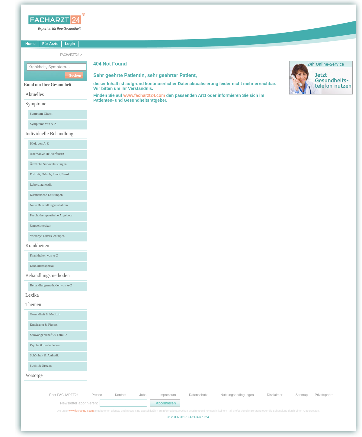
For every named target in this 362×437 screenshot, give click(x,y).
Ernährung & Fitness (44, 324)
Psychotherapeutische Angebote (51, 215)
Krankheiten (37, 245)
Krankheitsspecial (42, 265)
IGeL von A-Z (39, 143)
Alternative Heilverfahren (47, 153)
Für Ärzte (50, 44)
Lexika (32, 295)
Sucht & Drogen (41, 365)
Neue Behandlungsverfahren (49, 205)
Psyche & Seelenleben (44, 345)
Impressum (167, 395)
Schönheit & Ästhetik (44, 355)
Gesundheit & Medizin (45, 314)
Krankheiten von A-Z (44, 255)
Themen (33, 304)
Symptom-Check (41, 113)
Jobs (142, 395)
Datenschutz (198, 395)
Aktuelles (34, 94)
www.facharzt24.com (144, 95)
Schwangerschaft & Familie (48, 335)
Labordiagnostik (41, 184)
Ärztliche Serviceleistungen (48, 164)
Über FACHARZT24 (63, 395)
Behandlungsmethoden (47, 275)
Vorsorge (34, 375)
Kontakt (120, 395)
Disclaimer (274, 395)
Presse (96, 395)
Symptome (35, 103)
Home (30, 44)
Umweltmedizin (40, 225)
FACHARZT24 (69, 54)
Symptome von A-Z (43, 124)
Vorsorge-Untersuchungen (47, 236)
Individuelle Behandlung (49, 133)
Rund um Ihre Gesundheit (47, 84)
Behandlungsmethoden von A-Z (51, 285)
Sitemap (302, 395)
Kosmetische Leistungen (46, 194)
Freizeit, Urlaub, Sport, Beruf (49, 174)
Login (70, 44)
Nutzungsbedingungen (237, 395)
